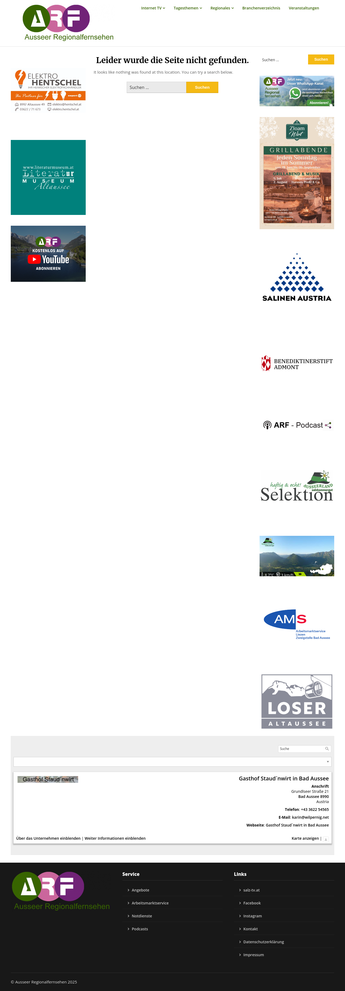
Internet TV (151, 8)
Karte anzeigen (305, 838)
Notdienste (142, 915)
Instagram (252, 915)
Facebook (252, 903)
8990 (324, 796)
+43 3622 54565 (315, 809)
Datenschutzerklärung (263, 941)
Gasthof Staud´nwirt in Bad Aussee (297, 825)
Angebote (140, 890)
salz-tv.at (251, 890)
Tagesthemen (186, 8)
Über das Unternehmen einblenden (48, 838)
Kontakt (250, 928)
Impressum (253, 954)
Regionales (220, 8)
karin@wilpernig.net (310, 817)
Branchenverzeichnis (261, 8)
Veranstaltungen (304, 8)
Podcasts (140, 928)
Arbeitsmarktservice (150, 903)
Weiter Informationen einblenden (115, 838)
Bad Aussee (308, 796)
